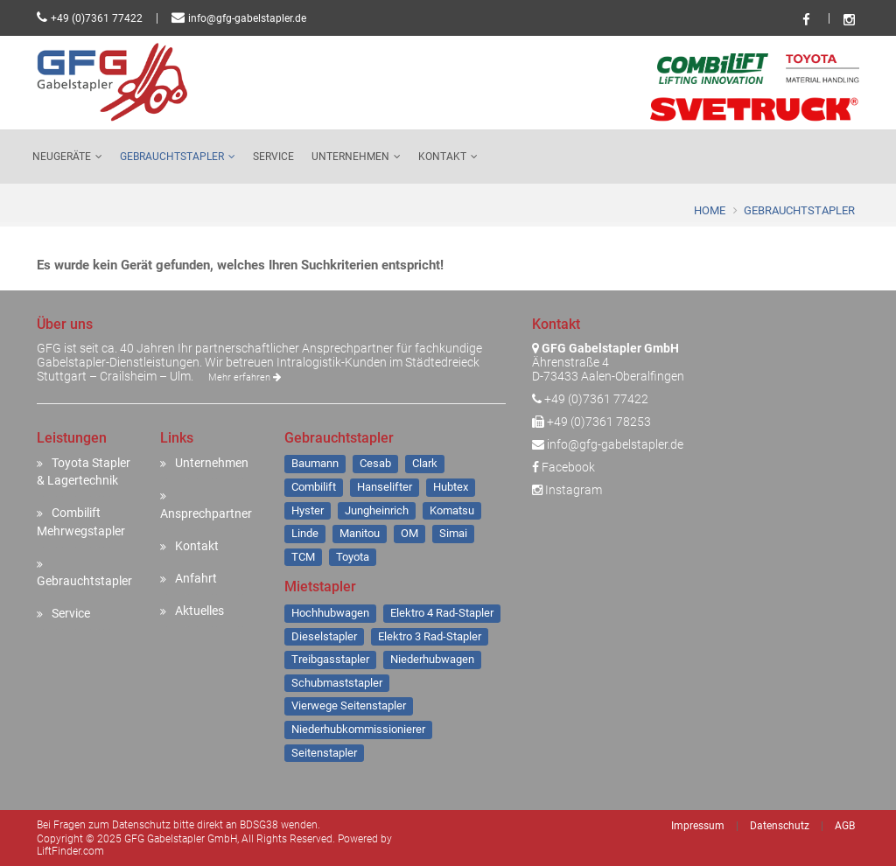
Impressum (697, 826)
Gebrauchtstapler (172, 156)
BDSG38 (259, 825)
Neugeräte (61, 156)
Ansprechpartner (206, 513)
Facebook (563, 467)
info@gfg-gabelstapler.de (247, 18)
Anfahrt (196, 578)
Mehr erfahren (244, 377)
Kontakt (442, 156)
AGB (845, 826)
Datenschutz (779, 826)
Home (709, 210)
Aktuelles (199, 611)
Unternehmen (350, 156)
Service (273, 156)
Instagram (567, 490)
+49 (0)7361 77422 (97, 18)
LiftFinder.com (70, 851)
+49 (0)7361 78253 (599, 422)
